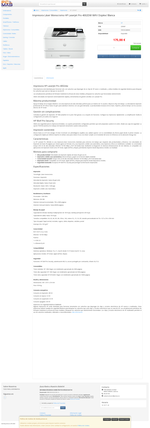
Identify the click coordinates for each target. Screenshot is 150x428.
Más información (77, 312)
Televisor (6, 26)
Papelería (6, 60)
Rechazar (114, 419)
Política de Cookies (83, 425)
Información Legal (75, 413)
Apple (4, 68)
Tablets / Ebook (8, 49)
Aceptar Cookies (124, 419)
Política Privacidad (45, 415)
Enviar (62, 407)
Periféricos (6, 45)
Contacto (133, 4)
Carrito (143, 4)
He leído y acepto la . (53, 403)
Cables (5, 41)
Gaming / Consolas (9, 37)
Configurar (107, 419)
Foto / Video (7, 53)
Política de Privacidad (75, 399)
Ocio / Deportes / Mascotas (11, 64)
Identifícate (121, 4)
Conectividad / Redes (9, 33)
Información (50, 78)
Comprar (135, 48)
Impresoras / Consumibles (11, 30)
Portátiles (6, 18)
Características (38, 78)
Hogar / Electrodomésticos (11, 56)
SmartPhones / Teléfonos (11, 22)
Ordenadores (7, 10)
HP (122, 23)
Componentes (7, 14)
